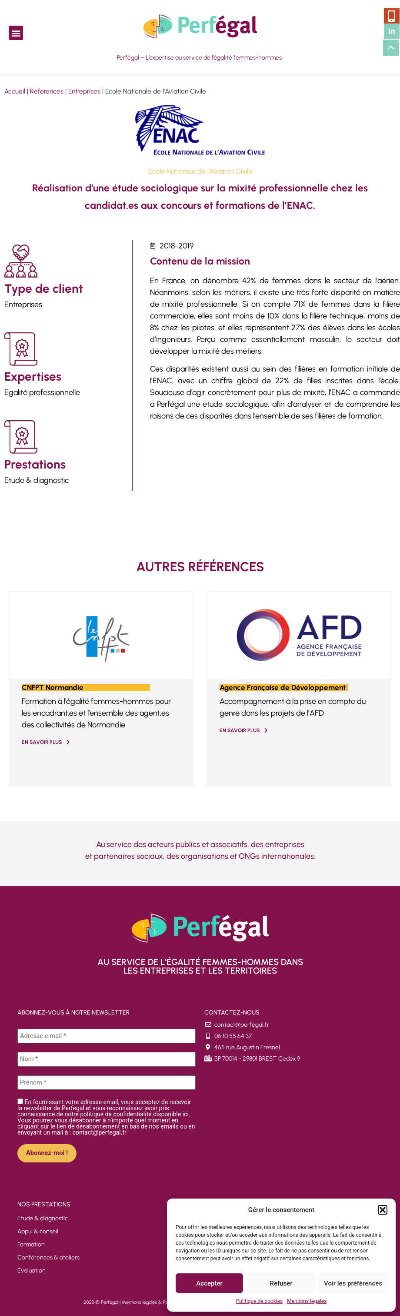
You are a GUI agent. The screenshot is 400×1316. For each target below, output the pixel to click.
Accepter (209, 1283)
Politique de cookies (259, 1301)
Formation (31, 1243)
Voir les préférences (353, 1283)
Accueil (14, 91)
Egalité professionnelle (42, 392)
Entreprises (84, 91)
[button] (382, 1209)
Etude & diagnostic (36, 480)
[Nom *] (106, 1059)
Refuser (281, 1283)
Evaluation (31, 1269)
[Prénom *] (106, 1082)
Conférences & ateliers (48, 1256)
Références (46, 91)
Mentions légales (307, 1301)
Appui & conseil (37, 1230)
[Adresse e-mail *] (106, 1036)
